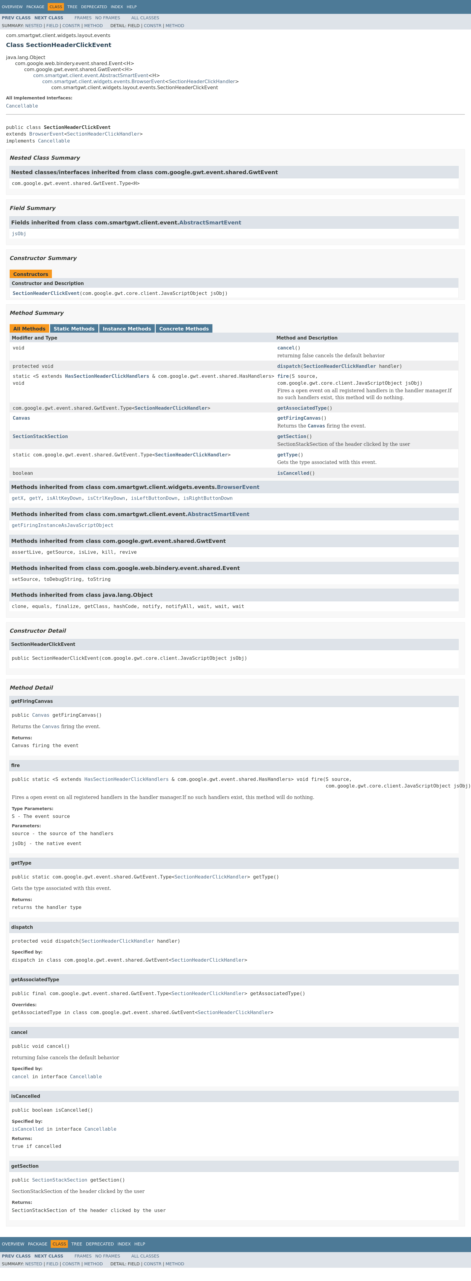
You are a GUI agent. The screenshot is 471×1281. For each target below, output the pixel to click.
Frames (83, 17)
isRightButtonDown (208, 498)
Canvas (21, 418)
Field (52, 25)
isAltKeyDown (64, 498)
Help (132, 7)
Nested (33, 25)
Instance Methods (127, 329)
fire (283, 376)
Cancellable (22, 106)
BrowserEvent (46, 134)
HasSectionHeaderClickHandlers (107, 376)
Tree (72, 7)
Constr (71, 25)
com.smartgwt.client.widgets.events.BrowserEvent (103, 81)
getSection (291, 436)
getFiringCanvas (299, 418)
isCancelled (293, 473)
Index (117, 7)
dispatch (289, 366)
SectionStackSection (40, 436)
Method (93, 25)
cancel (286, 348)
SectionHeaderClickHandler (202, 81)
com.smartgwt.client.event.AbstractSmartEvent (90, 75)
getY (35, 498)
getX (18, 498)
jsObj (19, 233)
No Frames (107, 17)
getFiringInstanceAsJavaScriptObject (62, 525)
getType (287, 455)
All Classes (145, 17)
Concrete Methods (184, 329)
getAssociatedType (302, 408)
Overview (12, 7)
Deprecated (94, 7)
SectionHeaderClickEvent (46, 293)
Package (35, 7)
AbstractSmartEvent (210, 222)
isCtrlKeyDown (106, 498)
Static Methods (74, 329)
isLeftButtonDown (154, 498)
